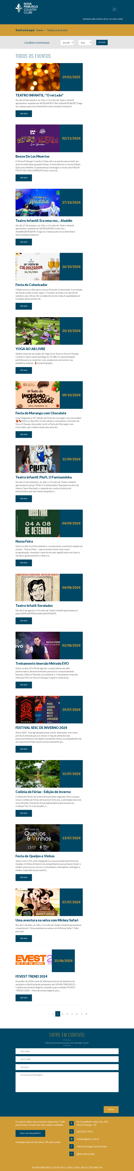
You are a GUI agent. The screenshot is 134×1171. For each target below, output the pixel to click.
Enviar (111, 1109)
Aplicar (101, 42)
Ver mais (23, 114)
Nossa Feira (24, 541)
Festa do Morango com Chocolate (41, 413)
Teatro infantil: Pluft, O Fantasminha (44, 477)
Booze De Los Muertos (32, 156)
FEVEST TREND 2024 (31, 976)
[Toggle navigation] (114, 9)
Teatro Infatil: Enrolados (34, 606)
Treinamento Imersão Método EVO (42, 663)
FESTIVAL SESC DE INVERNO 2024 (41, 728)
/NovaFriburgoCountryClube (92, 1146)
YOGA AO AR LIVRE (30, 349)
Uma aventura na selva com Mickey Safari (47, 920)
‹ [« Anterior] (48, 1013)
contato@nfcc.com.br (88, 1138)
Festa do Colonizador (32, 285)
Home (39, 30)
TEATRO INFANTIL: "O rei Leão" (39, 95)
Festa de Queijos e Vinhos (35, 856)
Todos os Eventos (57, 30)
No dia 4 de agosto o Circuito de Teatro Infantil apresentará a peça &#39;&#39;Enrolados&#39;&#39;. (47, 612)
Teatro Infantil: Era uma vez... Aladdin (44, 221)
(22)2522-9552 (85, 1131)
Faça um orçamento (30, 1133)
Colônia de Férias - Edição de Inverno (43, 792)
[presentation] (38, 1100)
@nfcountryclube (86, 1153)
